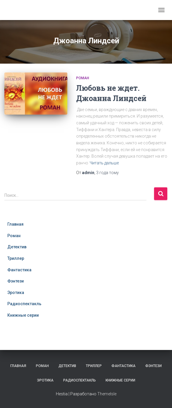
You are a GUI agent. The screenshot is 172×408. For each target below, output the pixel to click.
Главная (15, 224)
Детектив (16, 247)
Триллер (15, 258)
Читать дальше (104, 163)
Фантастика (19, 269)
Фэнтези (15, 281)
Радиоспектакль (24, 303)
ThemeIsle (106, 394)
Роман (82, 78)
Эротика (15, 292)
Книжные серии (23, 315)
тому (107, 172)
